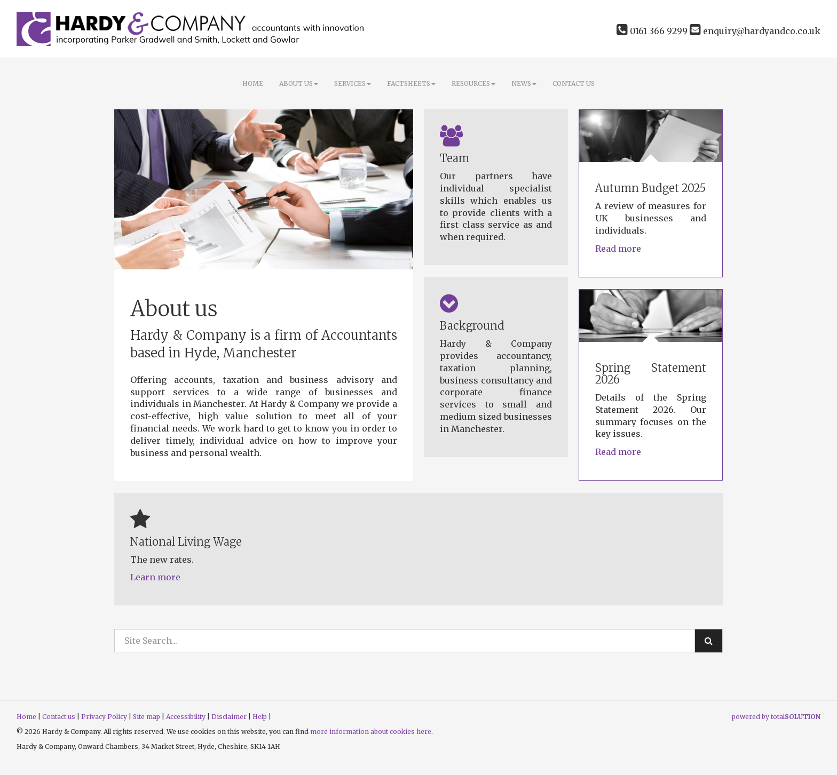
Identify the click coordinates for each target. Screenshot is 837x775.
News (523, 83)
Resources (473, 83)
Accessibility (186, 717)
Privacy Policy (104, 717)
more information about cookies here (370, 732)
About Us (298, 83)
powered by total (776, 717)
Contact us (573, 83)
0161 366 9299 (652, 31)
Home (252, 83)
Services (352, 83)
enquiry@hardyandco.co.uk (755, 31)
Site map (146, 717)
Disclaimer (229, 717)
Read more (619, 248)
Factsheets (411, 83)
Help (259, 717)
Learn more (155, 577)
